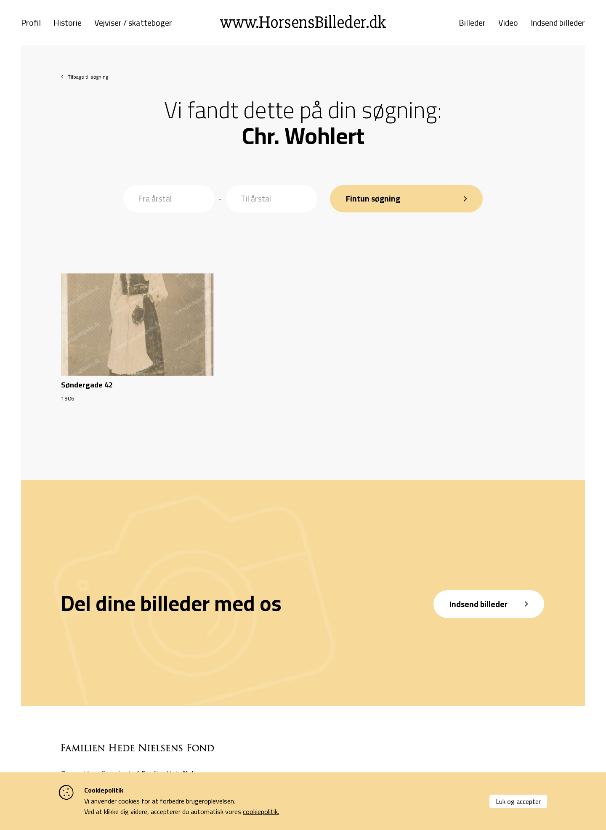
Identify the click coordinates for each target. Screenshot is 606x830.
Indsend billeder (558, 24)
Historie (67, 24)
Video (508, 24)
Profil (31, 24)
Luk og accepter (518, 801)
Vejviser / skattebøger (133, 24)
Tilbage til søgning (88, 80)
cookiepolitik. (261, 811)
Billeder (472, 24)
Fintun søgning (374, 195)
